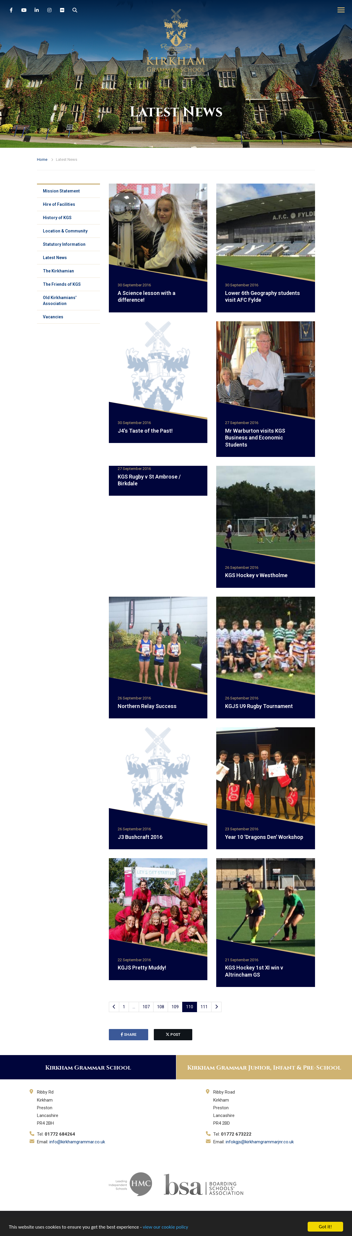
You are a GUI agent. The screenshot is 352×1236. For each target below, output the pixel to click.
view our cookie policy (165, 1227)
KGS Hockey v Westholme (256, 575)
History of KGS (57, 217)
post (173, 1034)
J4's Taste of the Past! (145, 431)
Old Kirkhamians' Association (59, 300)
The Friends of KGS (62, 284)
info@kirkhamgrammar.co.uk (77, 1141)
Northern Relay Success (147, 706)
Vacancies (53, 316)
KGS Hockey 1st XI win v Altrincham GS (254, 970)
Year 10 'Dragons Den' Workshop (264, 837)
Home (42, 159)
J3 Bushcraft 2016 (140, 837)
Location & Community (65, 231)
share (128, 1034)
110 (189, 1006)
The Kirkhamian (58, 271)
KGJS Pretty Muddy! (142, 967)
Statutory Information (64, 244)
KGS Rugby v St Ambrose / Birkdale (149, 480)
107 (146, 1006)
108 (160, 1006)
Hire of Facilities (59, 204)
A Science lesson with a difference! (146, 296)
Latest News (55, 257)
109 (175, 1006)
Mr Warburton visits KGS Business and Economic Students (255, 438)
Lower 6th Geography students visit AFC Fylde (262, 296)
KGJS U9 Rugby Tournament (259, 706)
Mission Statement (61, 191)
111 (204, 1006)
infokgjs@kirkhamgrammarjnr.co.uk (260, 1141)
